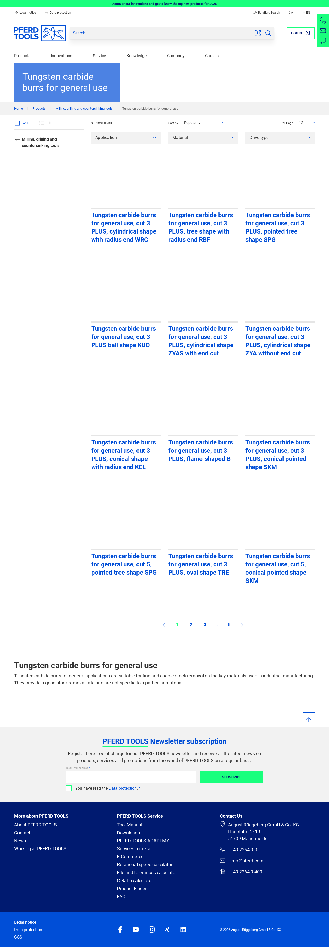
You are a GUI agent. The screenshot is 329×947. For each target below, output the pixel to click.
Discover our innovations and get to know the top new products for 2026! (165, 4)
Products (22, 55)
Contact (22, 832)
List (45, 123)
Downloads (128, 832)
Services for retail (134, 848)
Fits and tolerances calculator (147, 872)
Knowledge (136, 55)
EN (305, 13)
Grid (21, 123)
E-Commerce (130, 856)
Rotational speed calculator (144, 864)
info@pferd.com (241, 860)
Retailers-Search (266, 12)
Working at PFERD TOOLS (40, 848)
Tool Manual (129, 824)
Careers (212, 55)
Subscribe (231, 777)
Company (176, 55)
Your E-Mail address (77, 767)
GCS (18, 937)
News (20, 840)
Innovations (61, 55)
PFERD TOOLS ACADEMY (143, 840)
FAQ (121, 896)
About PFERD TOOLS (35, 824)
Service (99, 55)
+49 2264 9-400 (241, 871)
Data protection (57, 12)
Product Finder (132, 888)
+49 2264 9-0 (238, 849)
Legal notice (25, 12)
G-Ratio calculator (135, 880)
